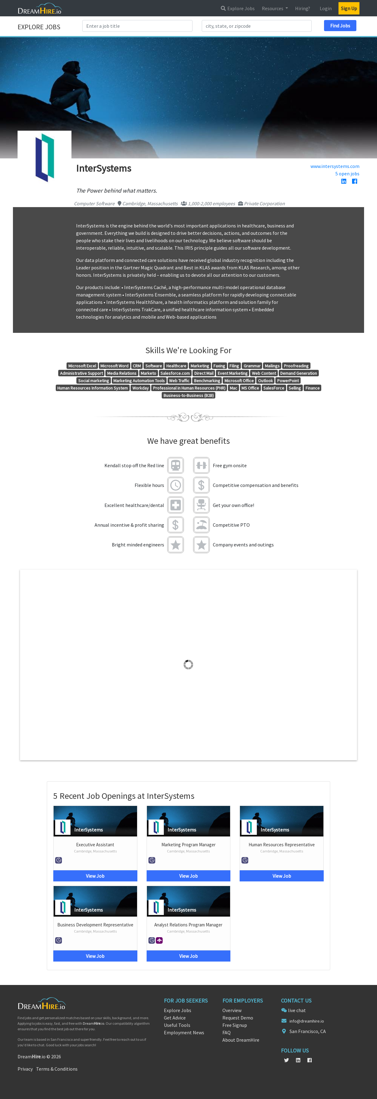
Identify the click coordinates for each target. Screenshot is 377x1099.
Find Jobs (340, 25)
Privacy (25, 1069)
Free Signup (234, 1025)
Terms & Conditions (57, 1069)
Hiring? (302, 8)
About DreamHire (240, 1040)
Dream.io (93, 1023)
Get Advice (175, 1018)
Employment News (184, 1032)
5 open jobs (347, 173)
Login (326, 8)
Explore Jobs (237, 8)
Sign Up (349, 8)
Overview (231, 1010)
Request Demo (237, 1018)
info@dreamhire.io (307, 1021)
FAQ (226, 1032)
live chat (297, 1010)
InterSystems (88, 830)
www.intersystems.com (334, 166)
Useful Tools (177, 1025)
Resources (273, 8)
